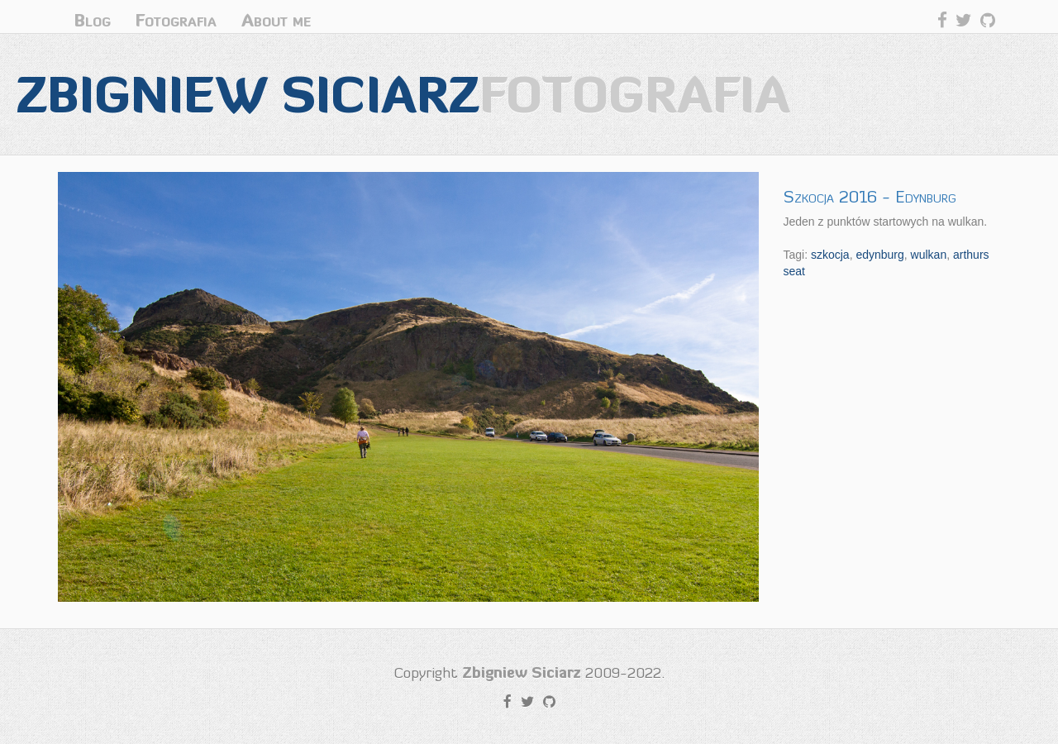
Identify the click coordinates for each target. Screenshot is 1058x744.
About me (276, 20)
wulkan (929, 254)
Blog (92, 20)
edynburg (879, 254)
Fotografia (176, 20)
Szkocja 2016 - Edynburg (870, 197)
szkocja (830, 254)
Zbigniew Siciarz (403, 94)
